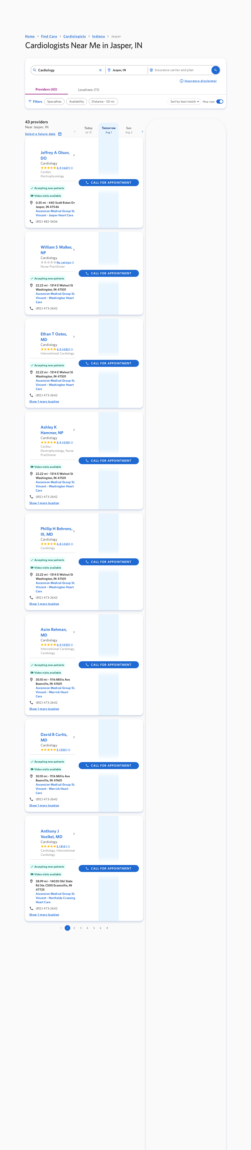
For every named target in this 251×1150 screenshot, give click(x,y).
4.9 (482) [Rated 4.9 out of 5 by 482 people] (65, 349)
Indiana (98, 36)
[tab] (46, 90)
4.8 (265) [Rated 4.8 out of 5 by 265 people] (65, 544)
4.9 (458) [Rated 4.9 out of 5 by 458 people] (65, 442)
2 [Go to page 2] (74, 928)
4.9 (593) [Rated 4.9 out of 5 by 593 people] (65, 644)
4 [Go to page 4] (87, 928)
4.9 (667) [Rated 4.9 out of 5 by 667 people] (65, 168)
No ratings (65, 262)
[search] (215, 70)
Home (30, 36)
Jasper (116, 36)
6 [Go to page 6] (100, 928)
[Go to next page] (107, 928)
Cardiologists (74, 36)
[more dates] (142, 131)
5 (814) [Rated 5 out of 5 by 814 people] (63, 846)
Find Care (49, 36)
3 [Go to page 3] (80, 928)
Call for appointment (108, 182)
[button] (100, 70)
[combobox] (67, 70)
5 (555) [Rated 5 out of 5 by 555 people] (63, 749)
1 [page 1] (67, 928)
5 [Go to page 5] (94, 928)
